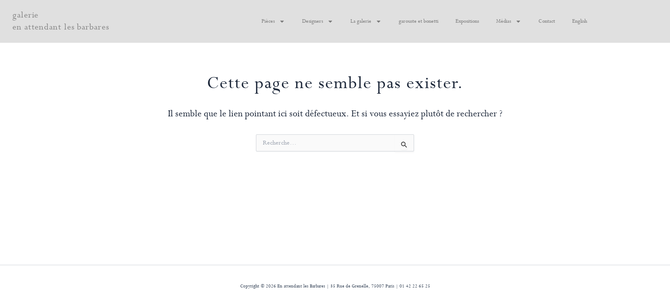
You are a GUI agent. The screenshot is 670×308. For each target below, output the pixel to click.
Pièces (273, 21)
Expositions (467, 21)
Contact (546, 21)
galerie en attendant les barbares (60, 21)
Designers (317, 21)
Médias (508, 21)
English (579, 21)
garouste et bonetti (418, 21)
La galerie (366, 21)
